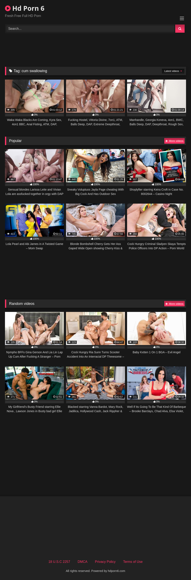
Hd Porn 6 (24, 8)
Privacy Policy (105, 561)
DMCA (82, 561)
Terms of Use (133, 561)
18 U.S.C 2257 (59, 561)
